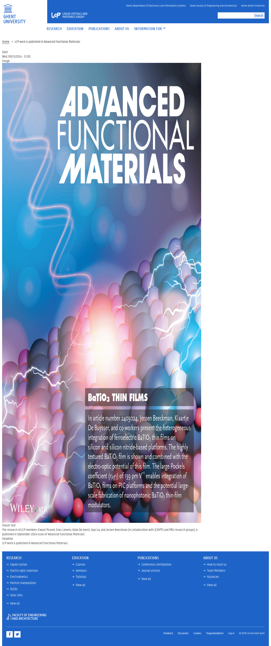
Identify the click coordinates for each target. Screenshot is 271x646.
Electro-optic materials (24, 570)
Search (259, 15)
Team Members (216, 570)
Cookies (197, 633)
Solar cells (16, 595)
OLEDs (14, 589)
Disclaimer (183, 633)
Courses (80, 564)
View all (15, 603)
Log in (231, 633)
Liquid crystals (18, 564)
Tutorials (81, 576)
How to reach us (217, 564)
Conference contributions (156, 564)
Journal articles (150, 570)
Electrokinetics (19, 576)
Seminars (81, 570)
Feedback (168, 633)
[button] (148, 28)
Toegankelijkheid (214, 633)
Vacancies (213, 576)
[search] (235, 15)
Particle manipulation (23, 582)
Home (5, 41)
